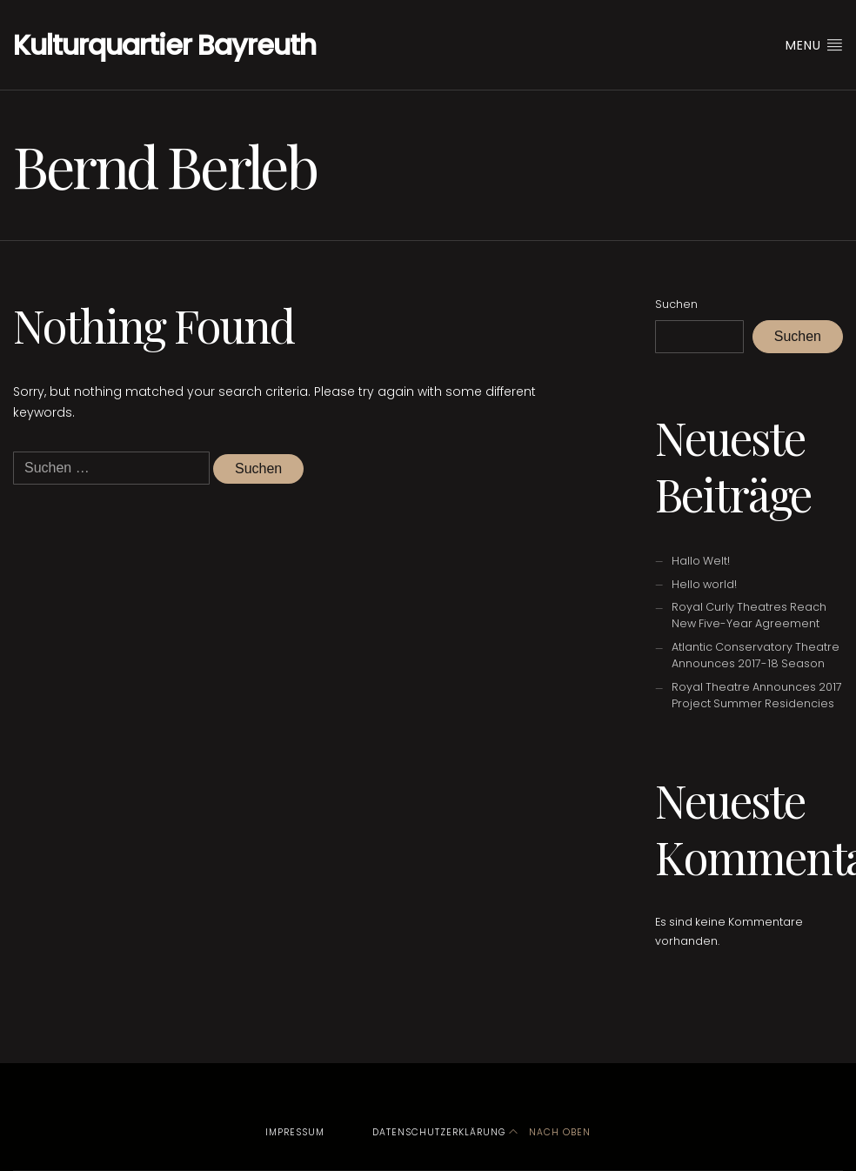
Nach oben (550, 1132)
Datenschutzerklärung (438, 1132)
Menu (814, 45)
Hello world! (704, 584)
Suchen (676, 304)
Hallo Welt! (701, 560)
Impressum (294, 1132)
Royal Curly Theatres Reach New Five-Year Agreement (749, 615)
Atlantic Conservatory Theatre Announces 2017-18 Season (755, 655)
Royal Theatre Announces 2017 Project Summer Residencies (757, 695)
